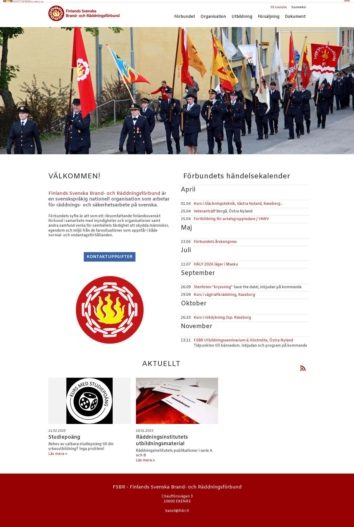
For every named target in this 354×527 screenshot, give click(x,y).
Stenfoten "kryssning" (213, 285)
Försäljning (268, 15)
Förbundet (184, 15)
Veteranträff (204, 209)
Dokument (295, 15)
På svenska (278, 5)
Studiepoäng (64, 435)
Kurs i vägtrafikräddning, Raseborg (224, 292)
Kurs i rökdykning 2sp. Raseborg (222, 315)
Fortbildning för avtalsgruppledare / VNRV (231, 217)
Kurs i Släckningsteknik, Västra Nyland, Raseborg (237, 201)
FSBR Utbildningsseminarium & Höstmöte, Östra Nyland (243, 338)
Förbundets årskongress (215, 239)
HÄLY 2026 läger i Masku (216, 262)
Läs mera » (57, 451)
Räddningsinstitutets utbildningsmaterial (162, 438)
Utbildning (242, 15)
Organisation (213, 15)
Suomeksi (298, 5)
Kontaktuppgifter (110, 255)
